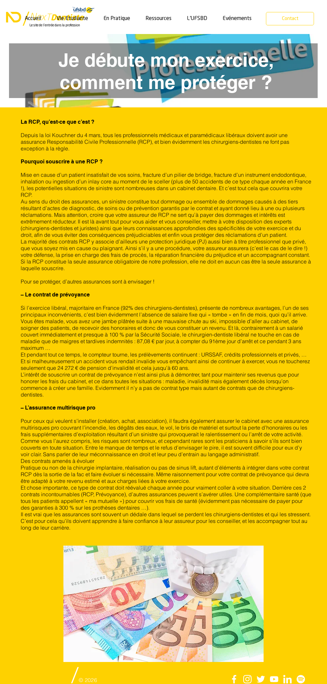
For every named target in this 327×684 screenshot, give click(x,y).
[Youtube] (274, 679)
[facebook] (234, 679)
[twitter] (261, 679)
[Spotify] (301, 679)
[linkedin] (287, 679)
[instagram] (247, 679)
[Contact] (290, 18)
